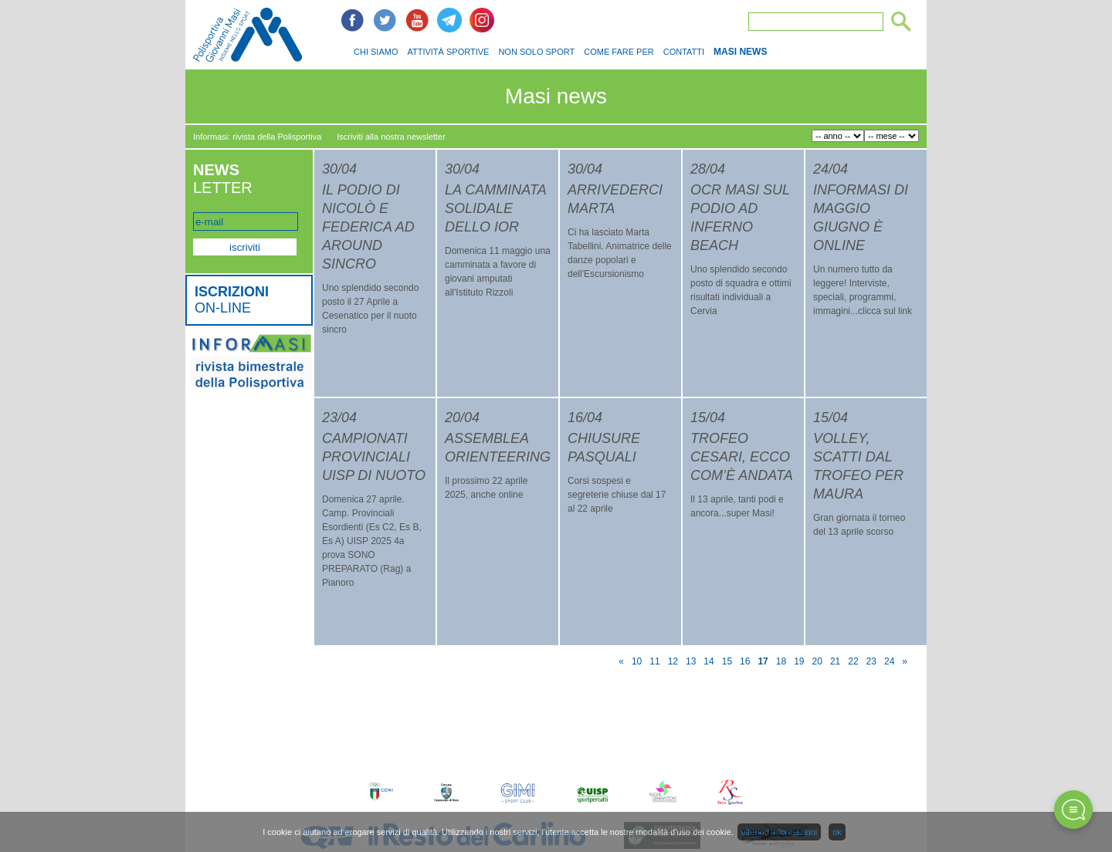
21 (835, 661)
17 (763, 661)
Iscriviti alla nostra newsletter (391, 136)
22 (853, 661)
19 (799, 661)
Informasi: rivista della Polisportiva (257, 136)
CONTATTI (683, 51)
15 (727, 661)
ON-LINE (232, 300)
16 (745, 661)
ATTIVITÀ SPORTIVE (448, 51)
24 (889, 661)
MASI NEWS (740, 51)
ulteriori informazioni (779, 832)
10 (637, 661)
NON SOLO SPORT (536, 51)
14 (708, 661)
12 (673, 661)
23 (871, 661)
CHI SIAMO (376, 51)
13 (691, 661)
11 (654, 661)
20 (817, 661)
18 (781, 661)
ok (837, 832)
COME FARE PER (618, 51)
